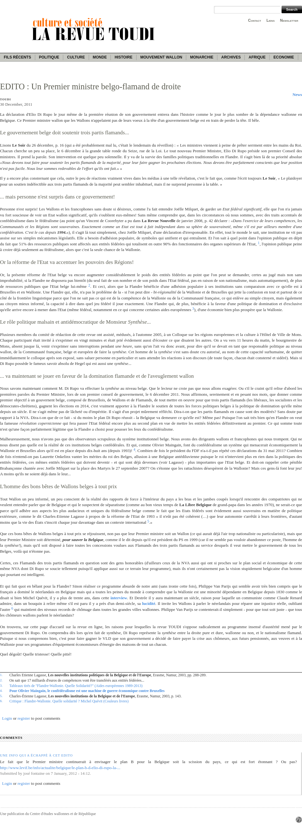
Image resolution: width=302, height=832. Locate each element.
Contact (254, 20)
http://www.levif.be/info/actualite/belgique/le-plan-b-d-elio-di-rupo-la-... (60, 767)
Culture (76, 57)
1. (1, 675)
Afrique (257, 57)
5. (1, 696)
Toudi (5, 99)
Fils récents (17, 57)
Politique (49, 57)
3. (1, 685)
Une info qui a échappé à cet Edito (36, 755)
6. (1, 701)
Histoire (123, 57)
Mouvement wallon (161, 57)
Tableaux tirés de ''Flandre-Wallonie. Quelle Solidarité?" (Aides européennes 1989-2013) (76, 686)
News (297, 94)
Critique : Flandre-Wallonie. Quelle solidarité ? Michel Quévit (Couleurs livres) (69, 701)
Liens (270, 20)
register (24, 718)
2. (1, 680)
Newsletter (289, 20)
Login (7, 718)
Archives (231, 57)
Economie (283, 57)
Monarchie (201, 57)
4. (1, 690)
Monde (100, 57)
